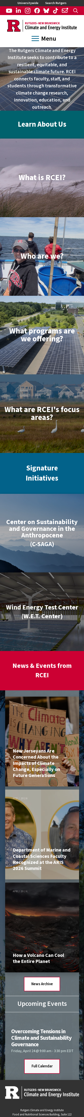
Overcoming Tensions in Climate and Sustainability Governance (41, 1038)
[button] (75, 11)
